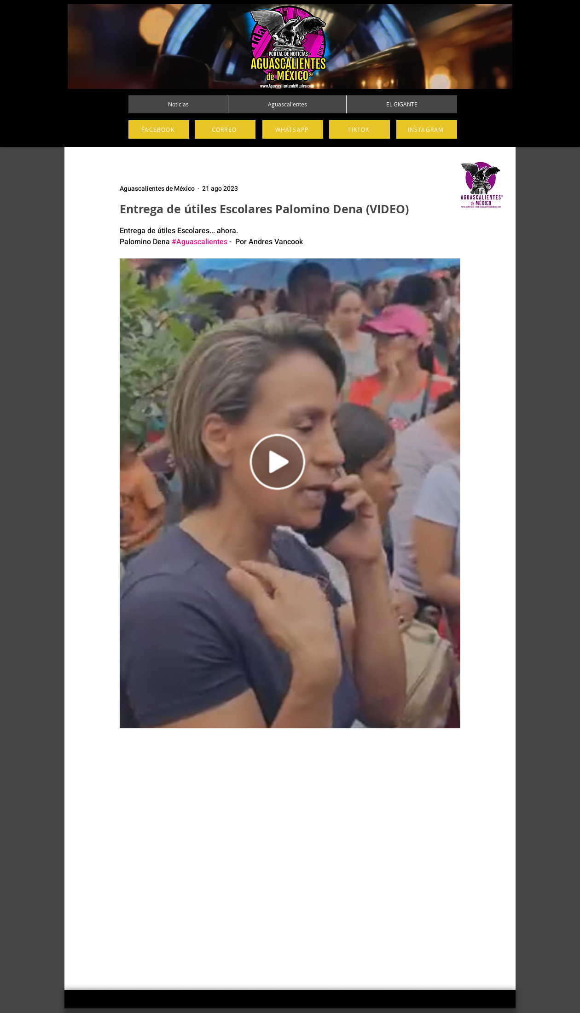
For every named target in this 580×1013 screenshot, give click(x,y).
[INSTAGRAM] (426, 129)
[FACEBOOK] (158, 129)
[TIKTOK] (359, 129)
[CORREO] (225, 129)
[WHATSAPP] (292, 129)
